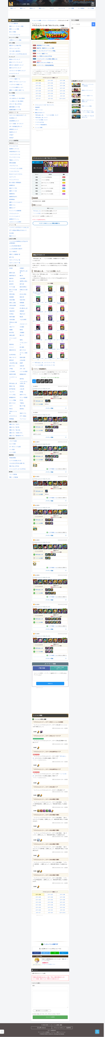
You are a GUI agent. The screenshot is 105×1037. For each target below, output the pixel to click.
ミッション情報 (38, 127)
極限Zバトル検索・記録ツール (16, 90)
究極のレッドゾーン (14, 160)
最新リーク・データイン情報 (16, 26)
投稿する (50, 683)
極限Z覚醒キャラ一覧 (14, 106)
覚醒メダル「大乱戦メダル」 (16, 432)
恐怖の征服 (22, 357)
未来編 (21, 391)
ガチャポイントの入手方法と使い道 (18, 54)
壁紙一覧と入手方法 (14, 466)
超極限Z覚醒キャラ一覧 (15, 109)
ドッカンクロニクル (14, 171)
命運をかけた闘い (23, 290)
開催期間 (37, 107)
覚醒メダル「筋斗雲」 (14, 427)
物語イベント (12, 236)
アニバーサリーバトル (14, 157)
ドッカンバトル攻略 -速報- (22, 4)
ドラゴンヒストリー (14, 213)
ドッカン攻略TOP (13, 23)
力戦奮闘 (22, 332)
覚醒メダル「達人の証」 (15, 430)
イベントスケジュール (14, 34)
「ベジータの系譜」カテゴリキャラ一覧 (44, 365)
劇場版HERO (23, 374)
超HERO (11, 284)
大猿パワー (12, 326)
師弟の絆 (11, 360)
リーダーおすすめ (39, 122)
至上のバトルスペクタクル (15, 174)
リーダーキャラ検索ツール (15, 84)
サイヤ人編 (12, 286)
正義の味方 (12, 311)
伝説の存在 (22, 299)
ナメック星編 (12, 400)
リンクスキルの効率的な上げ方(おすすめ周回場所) (18, 242)
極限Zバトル (12, 205)
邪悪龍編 (11, 418)
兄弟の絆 (22, 365)
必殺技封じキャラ (13, 129)
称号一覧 (11, 257)
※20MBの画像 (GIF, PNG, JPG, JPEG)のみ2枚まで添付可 (46, 1014)
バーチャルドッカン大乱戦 (15, 168)
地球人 (21, 339)
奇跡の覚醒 (12, 316)
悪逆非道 (11, 344)
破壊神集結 (12, 199)
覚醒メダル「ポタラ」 (14, 424)
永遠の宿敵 (12, 299)
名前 (33, 985)
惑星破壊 (22, 311)
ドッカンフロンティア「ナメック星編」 (46, 50)
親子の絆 (22, 284)
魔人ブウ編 (22, 405)
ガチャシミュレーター (14, 48)
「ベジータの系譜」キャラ (41, 119)
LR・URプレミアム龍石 (15, 446)
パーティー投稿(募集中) (41, 124)
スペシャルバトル (13, 146)
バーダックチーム (23, 343)
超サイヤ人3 (12, 403)
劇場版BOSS (12, 397)
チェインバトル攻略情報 (15, 210)
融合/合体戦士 (23, 286)
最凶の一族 (12, 386)
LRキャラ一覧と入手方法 (15, 104)
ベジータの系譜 (36, 213)
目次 (48, 102)
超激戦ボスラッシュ (14, 219)
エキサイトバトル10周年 (15, 222)
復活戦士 (22, 408)
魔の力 (21, 275)
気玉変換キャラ (13, 118)
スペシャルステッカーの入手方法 (17, 469)
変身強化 (22, 386)
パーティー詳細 (49, 408)
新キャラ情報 (12, 31)
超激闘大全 (12, 185)
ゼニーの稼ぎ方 (13, 251)
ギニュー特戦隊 (23, 397)
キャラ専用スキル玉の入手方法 (44, 56)
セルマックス (12, 176)
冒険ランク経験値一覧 (14, 254)
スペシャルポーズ (13, 338)
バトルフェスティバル (14, 154)
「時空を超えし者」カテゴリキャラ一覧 (44, 362)
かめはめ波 (22, 360)
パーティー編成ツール (42, 53)
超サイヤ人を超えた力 (13, 290)
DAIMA (11, 268)
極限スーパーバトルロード (15, 202)
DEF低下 (11, 137)
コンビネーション (13, 377)
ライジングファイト (14, 179)
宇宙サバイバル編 (13, 412)
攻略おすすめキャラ (39, 112)
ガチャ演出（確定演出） (15, 51)
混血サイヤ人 (23, 413)
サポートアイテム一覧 (14, 260)
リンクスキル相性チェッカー (16, 87)
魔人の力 (22, 335)
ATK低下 (11, 135)
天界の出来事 (12, 305)
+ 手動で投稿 (41, 668)
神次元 (11, 408)
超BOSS (11, 278)
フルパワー (12, 391)
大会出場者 (22, 278)
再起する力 (22, 314)
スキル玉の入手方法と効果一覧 (16, 463)
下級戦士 (22, 403)
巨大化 (21, 400)
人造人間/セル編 (13, 363)
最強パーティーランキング (15, 62)
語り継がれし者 (23, 308)
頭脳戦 (11, 329)
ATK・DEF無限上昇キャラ (15, 126)
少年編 (11, 368)
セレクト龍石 (12, 443)
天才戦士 (11, 314)
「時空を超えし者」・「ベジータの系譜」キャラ (46, 115)
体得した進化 (12, 302)
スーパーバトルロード (14, 216)
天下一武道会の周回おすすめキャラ (18, 230)
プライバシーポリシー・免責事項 (62, 1028)
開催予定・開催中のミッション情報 (45, 48)
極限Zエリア (12, 207)
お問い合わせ (41, 1028)
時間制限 (22, 302)
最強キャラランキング (14, 59)
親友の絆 (22, 297)
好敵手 (21, 363)
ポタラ (11, 405)
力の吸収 (22, 326)
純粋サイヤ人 (23, 394)
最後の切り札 (12, 350)
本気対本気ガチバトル (14, 151)
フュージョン (23, 418)
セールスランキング (14, 73)
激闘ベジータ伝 (13, 191)
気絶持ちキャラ (13, 132)
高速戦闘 (11, 297)
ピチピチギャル (13, 416)
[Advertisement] (52, 14)
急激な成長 (12, 335)
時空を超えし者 (36, 210)
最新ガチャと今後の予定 (15, 45)
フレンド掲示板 (13, 474)
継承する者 (12, 272)
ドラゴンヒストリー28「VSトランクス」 (45, 105)
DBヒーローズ (12, 357)
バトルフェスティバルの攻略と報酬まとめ (47, 59)
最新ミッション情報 (14, 29)
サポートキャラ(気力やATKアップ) (17, 115)
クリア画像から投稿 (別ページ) (59, 668)
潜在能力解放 (12, 457)
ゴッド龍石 (12, 449)
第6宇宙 (22, 378)
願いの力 (11, 281)
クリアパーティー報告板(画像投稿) (45, 65)
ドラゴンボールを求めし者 (23, 382)
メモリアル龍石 (13, 441)
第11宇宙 (11, 332)
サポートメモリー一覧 (14, 262)
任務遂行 (22, 268)
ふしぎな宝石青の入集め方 (15, 248)
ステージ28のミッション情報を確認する (50, 223)
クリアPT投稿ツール (52, 468)
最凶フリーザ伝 (13, 188)
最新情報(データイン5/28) (43, 45)
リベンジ (11, 347)
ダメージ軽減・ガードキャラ (16, 123)
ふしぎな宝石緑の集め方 (15, 245)
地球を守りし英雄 (23, 271)
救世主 (21, 329)
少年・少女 (22, 368)
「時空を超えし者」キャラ (41, 117)
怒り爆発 (22, 347)
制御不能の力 (12, 275)
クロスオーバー (23, 324)
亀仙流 (21, 316)
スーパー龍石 (12, 452)
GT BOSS (22, 305)
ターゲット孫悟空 (23, 353)
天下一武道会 (23, 416)
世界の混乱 (12, 294)
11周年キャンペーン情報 (15, 40)
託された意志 (23, 294)
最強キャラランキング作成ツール (45, 62)
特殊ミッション (39, 109)
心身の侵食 (12, 319)
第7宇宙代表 (12, 389)
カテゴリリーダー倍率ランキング (17, 70)
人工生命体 (12, 371)
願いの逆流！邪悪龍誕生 (15, 182)
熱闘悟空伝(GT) (13, 196)
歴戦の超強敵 (12, 162)
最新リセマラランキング (15, 67)
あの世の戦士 (12, 354)
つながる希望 (23, 319)
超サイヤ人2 (23, 350)
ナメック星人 (12, 394)
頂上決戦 (11, 233)
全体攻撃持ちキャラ (14, 120)
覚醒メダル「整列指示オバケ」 (16, 435)
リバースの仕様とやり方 (15, 460)
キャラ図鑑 (12, 95)
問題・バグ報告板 (13, 477)
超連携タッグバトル (14, 148)
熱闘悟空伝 (12, 193)
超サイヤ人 (12, 365)
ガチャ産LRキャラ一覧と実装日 (17, 98)
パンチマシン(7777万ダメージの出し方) (19, 227)
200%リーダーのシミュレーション (17, 81)
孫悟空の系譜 (12, 374)
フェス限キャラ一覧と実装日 (16, 101)
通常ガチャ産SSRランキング (16, 65)
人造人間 (22, 389)
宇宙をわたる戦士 (13, 323)
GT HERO (11, 308)
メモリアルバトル (13, 165)
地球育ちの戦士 (23, 281)
